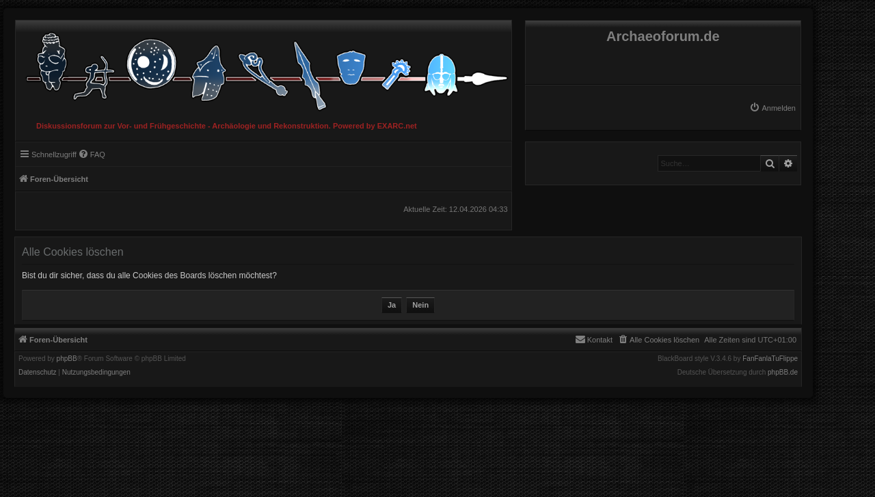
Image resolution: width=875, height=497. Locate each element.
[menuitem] (772, 108)
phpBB (67, 358)
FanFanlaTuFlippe (770, 358)
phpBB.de (783, 372)
